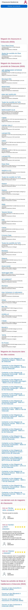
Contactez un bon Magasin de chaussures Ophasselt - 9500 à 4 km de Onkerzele (13, 416)
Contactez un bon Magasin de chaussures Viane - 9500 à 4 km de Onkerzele (14, 409)
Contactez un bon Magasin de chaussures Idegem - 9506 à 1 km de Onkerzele (13, 360)
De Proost (5, 342)
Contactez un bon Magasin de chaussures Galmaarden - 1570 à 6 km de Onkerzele (14, 465)
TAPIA (4, 335)
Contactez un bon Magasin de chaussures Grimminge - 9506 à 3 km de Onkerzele (13, 374)
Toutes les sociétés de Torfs (11, 102)
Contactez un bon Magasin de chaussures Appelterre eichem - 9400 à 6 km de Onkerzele (12, 451)
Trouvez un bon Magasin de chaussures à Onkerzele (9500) (12, 599)
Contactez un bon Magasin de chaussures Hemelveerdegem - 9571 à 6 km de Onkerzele (12, 458)
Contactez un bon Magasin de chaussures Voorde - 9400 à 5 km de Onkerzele (13, 423)
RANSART (7, 553)
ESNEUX (11, 510)
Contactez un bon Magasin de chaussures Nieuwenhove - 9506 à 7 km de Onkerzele (13, 487)
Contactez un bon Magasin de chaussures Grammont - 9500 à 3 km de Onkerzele (13, 395)
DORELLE (5, 314)
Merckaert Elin (6, 79)
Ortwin (4, 300)
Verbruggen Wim (7, 272)
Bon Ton (4, 306)
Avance (4, 183)
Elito (3, 219)
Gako (3, 197)
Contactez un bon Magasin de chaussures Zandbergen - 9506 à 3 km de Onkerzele (14, 388)
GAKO (4, 140)
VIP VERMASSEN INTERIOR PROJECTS (12, 70)
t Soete (4, 320)
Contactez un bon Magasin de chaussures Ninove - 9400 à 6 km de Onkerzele (13, 473)
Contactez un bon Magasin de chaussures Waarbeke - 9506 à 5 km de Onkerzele (13, 430)
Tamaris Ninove (7, 212)
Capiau (4, 117)
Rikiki (3, 204)
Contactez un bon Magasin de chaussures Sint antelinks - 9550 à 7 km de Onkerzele (13, 480)
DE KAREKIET (7, 279)
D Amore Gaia (6, 235)
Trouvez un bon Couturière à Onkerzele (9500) (11, 588)
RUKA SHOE (6, 266)
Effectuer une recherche (14, 6)
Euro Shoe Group (8, 45)
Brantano (5, 250)
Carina (4, 227)
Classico (11, 551)
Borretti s (5, 327)
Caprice (4, 148)
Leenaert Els (6, 133)
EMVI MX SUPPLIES (9, 94)
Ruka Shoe (5, 164)
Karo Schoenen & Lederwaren (12, 292)
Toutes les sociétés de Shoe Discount (11, 54)
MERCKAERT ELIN (8, 110)
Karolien (11, 525)
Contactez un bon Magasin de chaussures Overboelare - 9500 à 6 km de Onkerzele (14, 444)
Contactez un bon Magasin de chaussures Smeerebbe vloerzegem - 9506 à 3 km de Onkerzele (14, 381)
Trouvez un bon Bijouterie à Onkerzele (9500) (11, 594)
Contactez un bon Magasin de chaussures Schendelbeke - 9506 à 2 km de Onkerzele (14, 367)
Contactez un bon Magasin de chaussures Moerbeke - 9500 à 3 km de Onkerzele (13, 402)
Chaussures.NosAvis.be (10, 2)
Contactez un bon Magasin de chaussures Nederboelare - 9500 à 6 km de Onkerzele (13, 437)
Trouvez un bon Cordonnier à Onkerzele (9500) (12, 605)
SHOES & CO (6, 170)
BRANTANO (6, 86)
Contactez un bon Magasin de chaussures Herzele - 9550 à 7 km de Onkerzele (13, 494)
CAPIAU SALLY (7, 125)
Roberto (4, 258)
